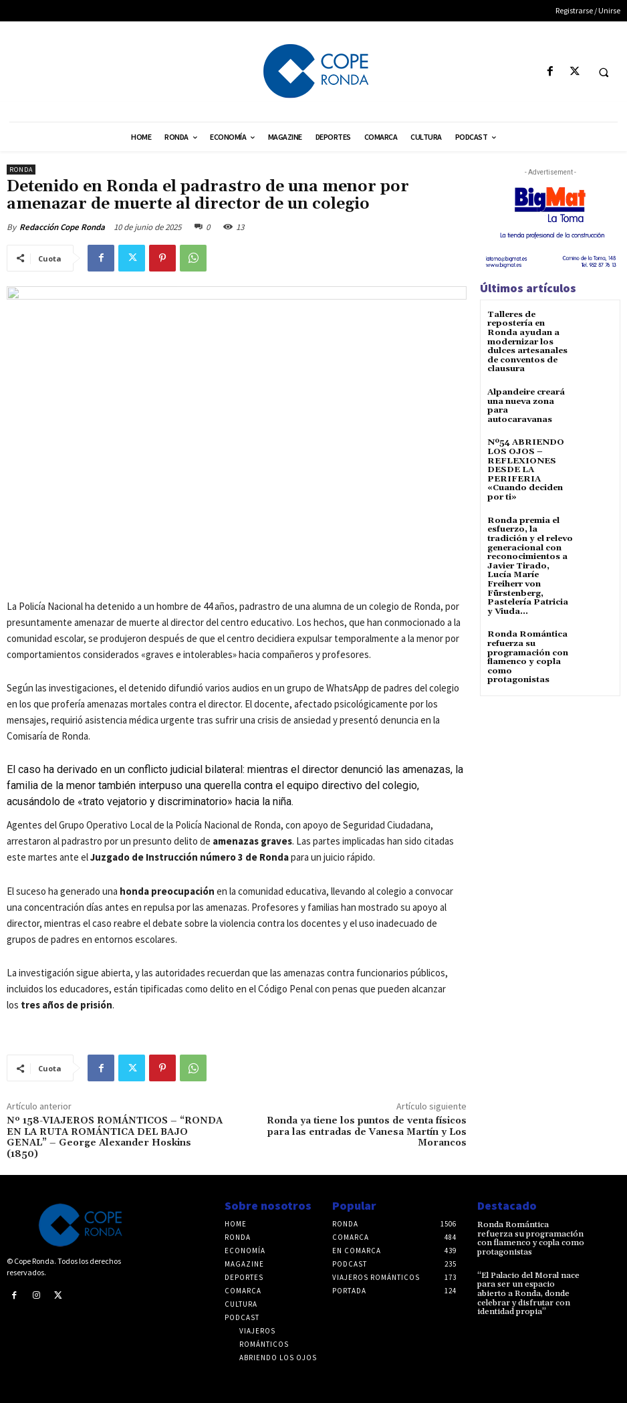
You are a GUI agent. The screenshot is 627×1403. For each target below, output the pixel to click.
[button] (603, 72)
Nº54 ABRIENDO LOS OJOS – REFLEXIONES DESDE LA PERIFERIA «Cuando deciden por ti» (524, 466)
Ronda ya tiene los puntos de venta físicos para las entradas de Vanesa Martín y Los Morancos (367, 1132)
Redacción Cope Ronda (62, 227)
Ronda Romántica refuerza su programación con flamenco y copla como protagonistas (527, 648)
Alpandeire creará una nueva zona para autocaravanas (525, 403)
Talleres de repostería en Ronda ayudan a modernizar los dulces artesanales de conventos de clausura (527, 341)
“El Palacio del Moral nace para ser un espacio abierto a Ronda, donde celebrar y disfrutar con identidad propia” (528, 1292)
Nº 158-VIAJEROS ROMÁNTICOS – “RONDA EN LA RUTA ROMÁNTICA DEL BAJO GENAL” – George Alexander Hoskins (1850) (115, 1137)
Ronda (21, 170)
